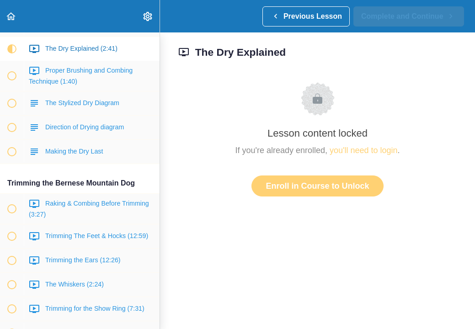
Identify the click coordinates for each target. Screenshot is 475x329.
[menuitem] (148, 16)
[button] (11, 16)
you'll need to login (364, 150)
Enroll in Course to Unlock (317, 186)
